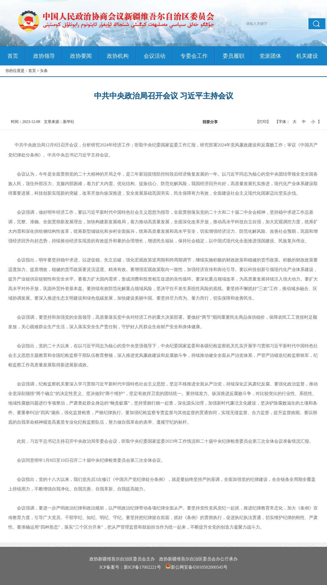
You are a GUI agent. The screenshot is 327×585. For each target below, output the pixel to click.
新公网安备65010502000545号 (199, 567)
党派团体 (270, 56)
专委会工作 (194, 56)
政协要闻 (81, 56)
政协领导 (44, 56)
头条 (44, 71)
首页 (12, 56)
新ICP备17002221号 (142, 567)
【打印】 (263, 122)
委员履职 (233, 56)
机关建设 (307, 56)
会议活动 (154, 56)
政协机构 (118, 56)
